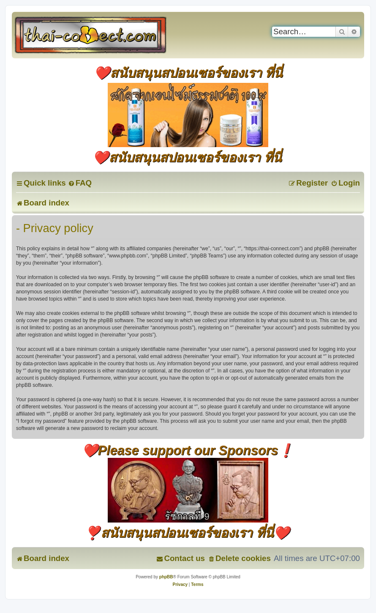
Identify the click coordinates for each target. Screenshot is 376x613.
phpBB (166, 577)
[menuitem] (80, 183)
